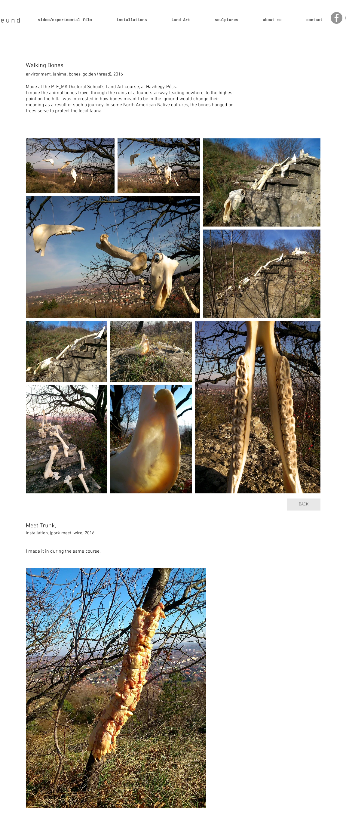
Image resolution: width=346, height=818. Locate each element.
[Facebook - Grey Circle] (336, 18)
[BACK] (303, 505)
